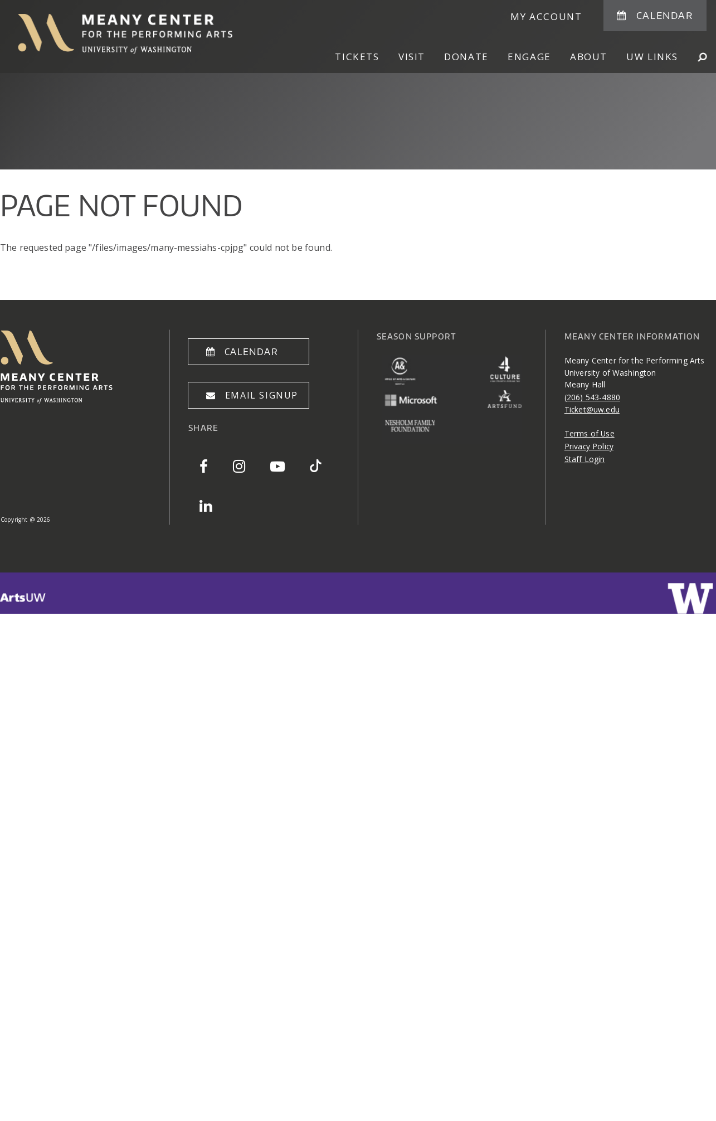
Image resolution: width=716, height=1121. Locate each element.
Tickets (357, 56)
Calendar (664, 15)
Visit (411, 56)
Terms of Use (589, 433)
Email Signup (261, 395)
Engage (529, 56)
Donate (466, 56)
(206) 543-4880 (592, 397)
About (588, 56)
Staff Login (584, 459)
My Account (546, 16)
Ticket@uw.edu (592, 409)
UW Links (652, 56)
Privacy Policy (588, 446)
